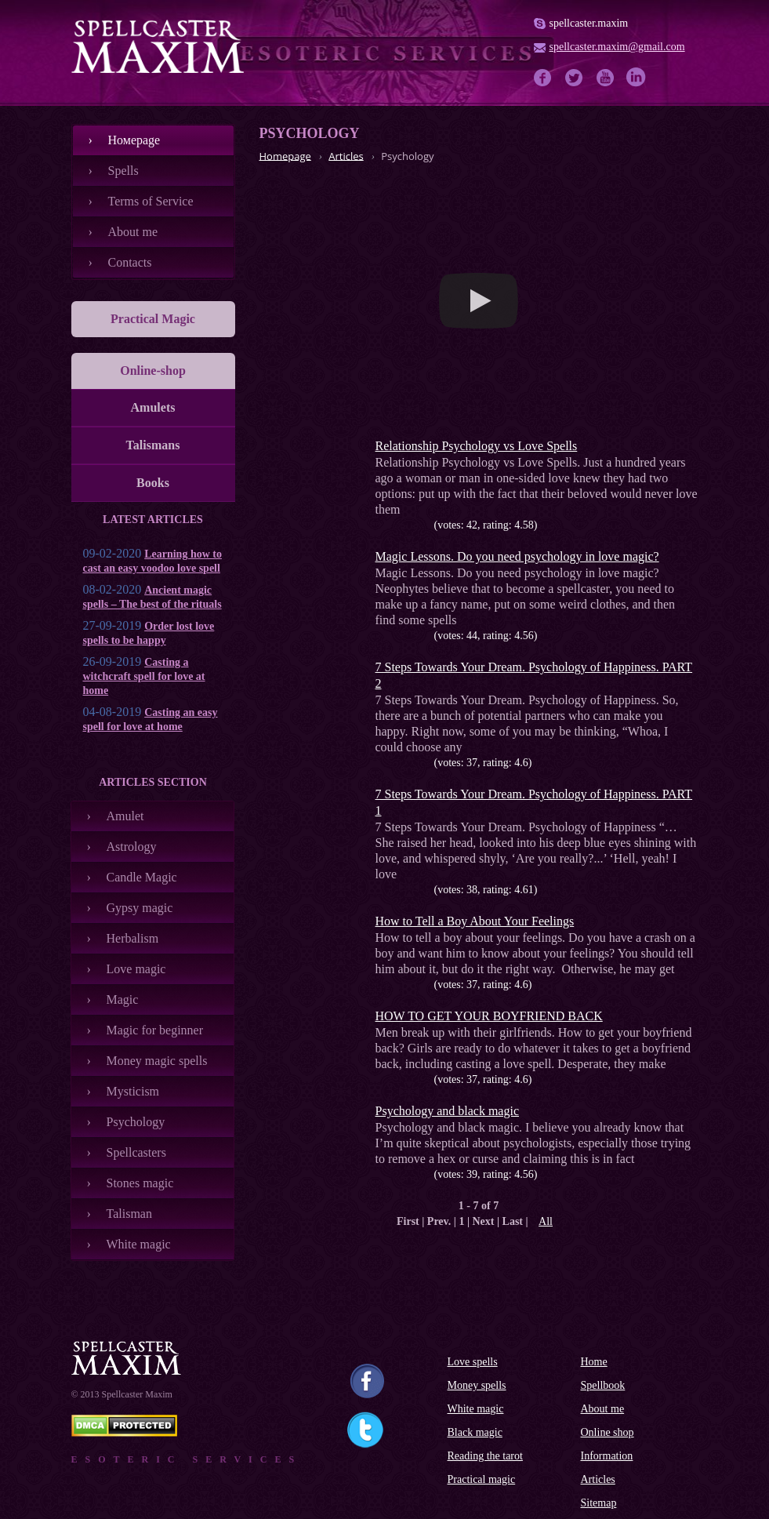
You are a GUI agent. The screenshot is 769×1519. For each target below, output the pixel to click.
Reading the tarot (485, 1456)
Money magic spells (157, 1060)
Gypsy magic (140, 907)
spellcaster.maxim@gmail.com (617, 47)
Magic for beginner (155, 1030)
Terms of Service (151, 201)
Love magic (136, 969)
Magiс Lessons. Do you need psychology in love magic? (517, 556)
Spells (123, 170)
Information (607, 1456)
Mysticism (133, 1091)
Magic (123, 999)
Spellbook (603, 1385)
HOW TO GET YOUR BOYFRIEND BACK (489, 1016)
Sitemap (599, 1503)
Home (594, 1362)
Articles (598, 1479)
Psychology (136, 1121)
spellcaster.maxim (589, 23)
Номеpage (134, 140)
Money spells (477, 1385)
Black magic (475, 1432)
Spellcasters (136, 1152)
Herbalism (133, 938)
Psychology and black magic (447, 1110)
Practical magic (482, 1479)
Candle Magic (142, 877)
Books (152, 482)
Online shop (607, 1432)
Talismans (153, 445)
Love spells (473, 1362)
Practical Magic (153, 318)
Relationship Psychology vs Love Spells (476, 445)
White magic (139, 1244)
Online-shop (153, 370)
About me (133, 231)
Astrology (132, 846)
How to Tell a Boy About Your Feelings (475, 921)
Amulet (125, 816)
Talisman (129, 1213)
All (546, 1221)
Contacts (130, 262)
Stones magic (140, 1183)
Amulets (153, 407)
